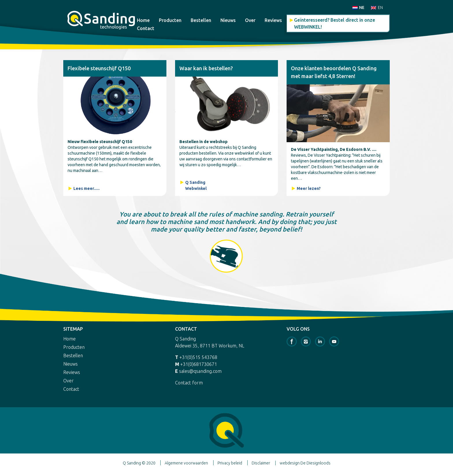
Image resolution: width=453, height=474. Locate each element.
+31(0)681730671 (198, 364)
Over (250, 20)
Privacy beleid (230, 463)
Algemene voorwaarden (186, 463)
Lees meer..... (86, 188)
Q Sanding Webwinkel (196, 185)
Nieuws (228, 20)
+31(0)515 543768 (198, 357)
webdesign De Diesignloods (305, 463)
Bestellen (201, 20)
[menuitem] (358, 7)
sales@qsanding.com (200, 371)
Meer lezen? (309, 188)
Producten (170, 20)
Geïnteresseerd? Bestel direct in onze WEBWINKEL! (334, 23)
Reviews (273, 20)
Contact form (189, 382)
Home (143, 20)
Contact (145, 28)
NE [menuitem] (361, 7)
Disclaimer (261, 463)
